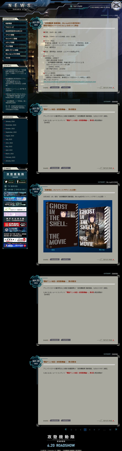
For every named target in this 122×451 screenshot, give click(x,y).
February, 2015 (10, 157)
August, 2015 (10, 136)
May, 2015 (9, 146)
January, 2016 (10, 121)
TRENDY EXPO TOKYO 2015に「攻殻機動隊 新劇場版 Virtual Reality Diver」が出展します (16, 95)
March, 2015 (10, 154)
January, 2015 (10, 161)
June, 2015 (9, 143)
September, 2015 (11, 132)
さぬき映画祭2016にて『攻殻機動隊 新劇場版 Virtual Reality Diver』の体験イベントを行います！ (16, 72)
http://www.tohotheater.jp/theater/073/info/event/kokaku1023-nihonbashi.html (69, 82)
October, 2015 (10, 128)
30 (110, 430)
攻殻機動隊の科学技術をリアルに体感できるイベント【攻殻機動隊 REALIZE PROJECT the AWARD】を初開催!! (16, 82)
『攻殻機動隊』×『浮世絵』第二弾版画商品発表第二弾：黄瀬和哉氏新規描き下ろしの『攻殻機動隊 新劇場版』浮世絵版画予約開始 (16, 105)
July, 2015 (9, 139)
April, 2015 (9, 150)
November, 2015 (11, 125)
